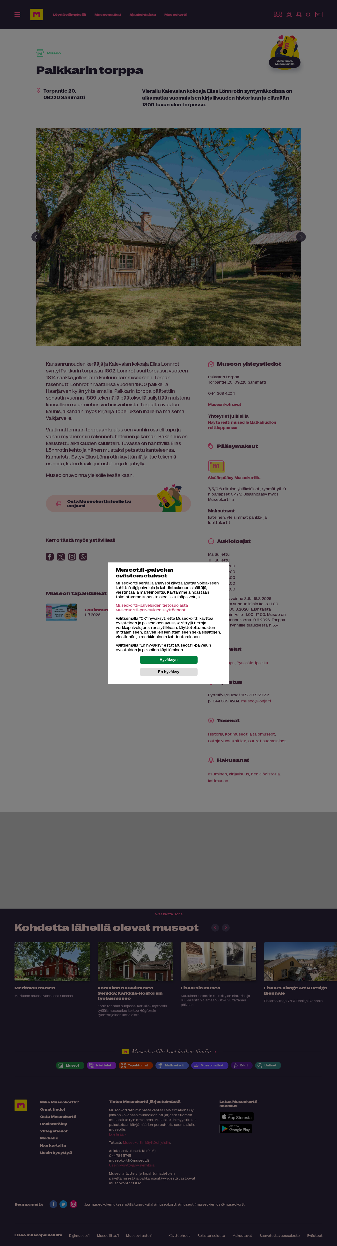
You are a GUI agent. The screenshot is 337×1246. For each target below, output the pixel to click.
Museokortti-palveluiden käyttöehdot (151, 609)
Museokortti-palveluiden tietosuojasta (152, 605)
